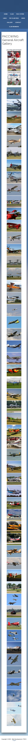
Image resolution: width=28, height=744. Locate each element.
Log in (14, 740)
